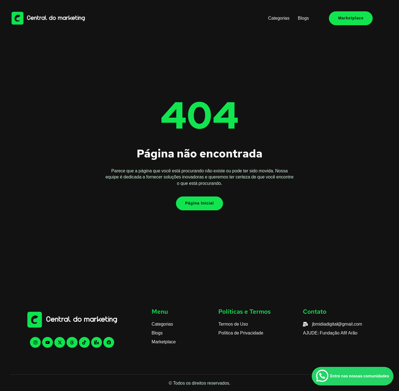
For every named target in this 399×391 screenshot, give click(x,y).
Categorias (278, 18)
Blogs (303, 18)
